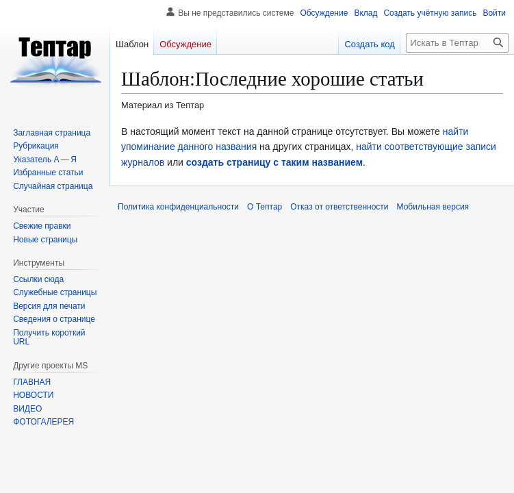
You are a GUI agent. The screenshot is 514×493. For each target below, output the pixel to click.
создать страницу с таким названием (274, 162)
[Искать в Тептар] (457, 43)
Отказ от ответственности (339, 207)
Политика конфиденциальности (178, 207)
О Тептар (264, 207)
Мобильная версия (433, 207)
